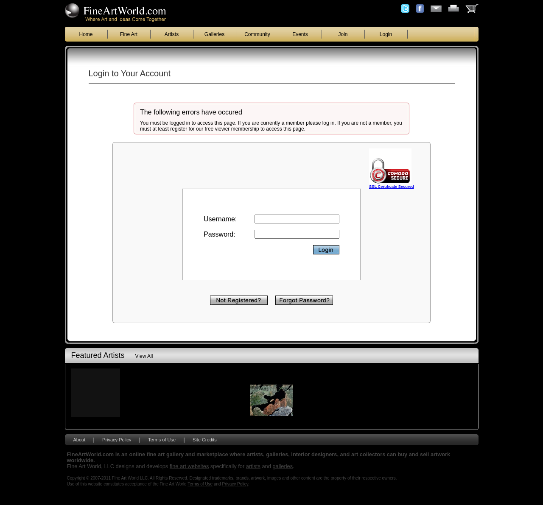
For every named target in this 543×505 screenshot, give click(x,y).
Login (386, 34)
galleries (282, 466)
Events (300, 34)
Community (257, 34)
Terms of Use (162, 439)
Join (342, 34)
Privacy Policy (116, 439)
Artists (172, 34)
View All (144, 356)
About (79, 439)
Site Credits (205, 439)
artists (253, 466)
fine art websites (189, 466)
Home (85, 34)
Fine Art (128, 34)
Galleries (214, 34)
